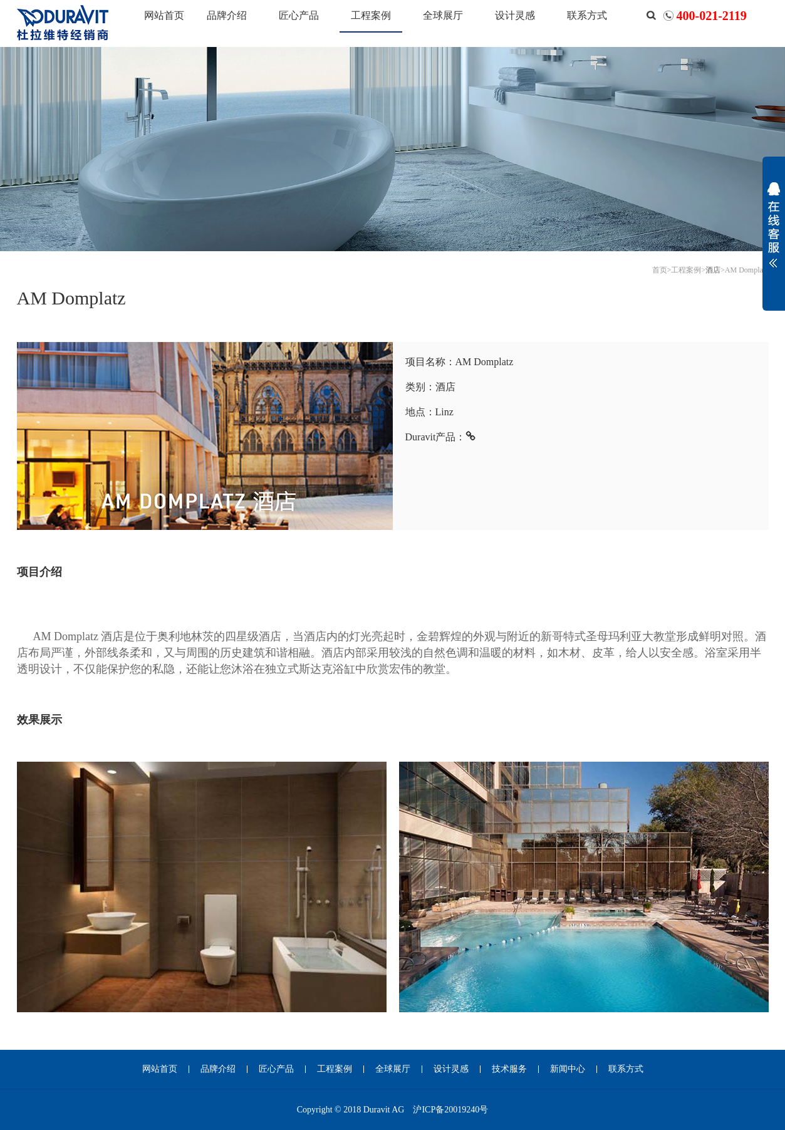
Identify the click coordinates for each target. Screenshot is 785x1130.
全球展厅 (443, 15)
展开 (773, 233)
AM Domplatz (747, 270)
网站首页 (164, 15)
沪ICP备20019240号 (450, 1109)
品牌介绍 (227, 15)
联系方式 (587, 15)
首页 (659, 270)
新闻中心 (567, 1069)
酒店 (712, 270)
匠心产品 (299, 15)
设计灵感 (515, 15)
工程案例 (371, 15)
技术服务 (509, 1069)
